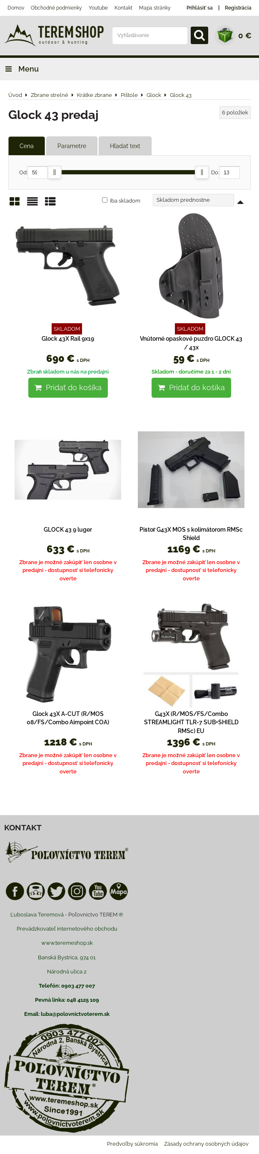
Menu (19, 68)
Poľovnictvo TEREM (92, 914)
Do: (225, 172)
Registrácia (238, 8)
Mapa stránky (155, 8)
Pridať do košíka (68, 387)
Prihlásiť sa (200, 8)
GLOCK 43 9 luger (68, 529)
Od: (33, 172)
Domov (15, 8)
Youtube (98, 8)
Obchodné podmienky (56, 8)
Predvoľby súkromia (132, 1144)
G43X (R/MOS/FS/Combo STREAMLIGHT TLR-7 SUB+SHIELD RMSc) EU (191, 722)
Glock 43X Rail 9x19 (68, 338)
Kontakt (123, 8)
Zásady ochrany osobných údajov (206, 1144)
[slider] (54, 172)
